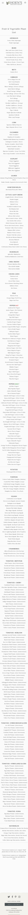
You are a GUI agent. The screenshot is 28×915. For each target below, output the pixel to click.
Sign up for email (14, 904)
